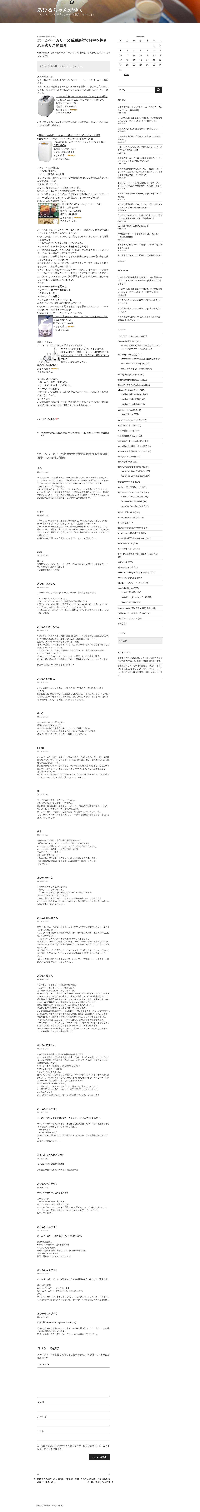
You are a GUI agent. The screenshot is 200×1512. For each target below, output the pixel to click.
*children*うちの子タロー (129, 390)
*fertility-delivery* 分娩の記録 (133, 476)
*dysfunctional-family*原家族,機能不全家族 (139, 359)
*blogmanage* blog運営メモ (130, 380)
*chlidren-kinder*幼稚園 (131, 399)
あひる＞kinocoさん (47, 918)
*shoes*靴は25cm (128, 602)
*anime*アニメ (127, 414)
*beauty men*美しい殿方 (128, 374)
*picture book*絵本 (126, 567)
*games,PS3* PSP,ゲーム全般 (131, 492)
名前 (40, 1402)
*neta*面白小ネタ (125, 543)
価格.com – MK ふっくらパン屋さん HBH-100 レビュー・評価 (69, 135)
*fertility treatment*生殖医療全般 (131, 467)
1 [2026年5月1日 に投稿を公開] (154, 46)
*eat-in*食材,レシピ (126, 431)
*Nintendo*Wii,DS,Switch (131, 501)
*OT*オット (123, 562)
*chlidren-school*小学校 (131, 404)
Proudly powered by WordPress (50, 1505)
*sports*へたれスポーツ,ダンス (131, 583)
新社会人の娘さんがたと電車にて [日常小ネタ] (138, 128)
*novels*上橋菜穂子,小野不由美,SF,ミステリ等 (138, 554)
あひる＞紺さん (45, 976)
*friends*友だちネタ (126, 482)
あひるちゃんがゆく (60, 10)
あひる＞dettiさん (46, 679)
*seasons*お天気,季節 (127, 578)
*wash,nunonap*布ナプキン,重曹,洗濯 (134, 608)
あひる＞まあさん (46, 583)
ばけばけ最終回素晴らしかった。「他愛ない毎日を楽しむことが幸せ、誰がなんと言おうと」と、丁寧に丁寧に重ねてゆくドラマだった (140, 172)
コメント (43, 1364)
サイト (40, 1431)
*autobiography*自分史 (127, 355)
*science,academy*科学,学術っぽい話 (134, 572)
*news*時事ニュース (126, 549)
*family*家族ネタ (125, 462)
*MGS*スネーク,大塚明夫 (132, 496)
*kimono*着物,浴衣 (129, 592)
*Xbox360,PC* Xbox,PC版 (132, 506)
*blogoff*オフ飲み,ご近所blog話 (54, 433)
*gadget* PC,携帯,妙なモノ (129, 487)
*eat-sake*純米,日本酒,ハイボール (132, 451)
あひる (53, 36)
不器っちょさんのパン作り (50, 1155)
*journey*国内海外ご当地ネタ (130, 528)
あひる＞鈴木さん (46, 1045)
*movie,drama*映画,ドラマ (129, 533)
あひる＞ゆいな (45, 877)
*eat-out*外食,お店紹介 (127, 436)
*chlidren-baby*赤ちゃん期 (132, 394)
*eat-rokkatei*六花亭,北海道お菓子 (132, 446)
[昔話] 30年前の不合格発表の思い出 (133, 226)
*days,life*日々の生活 (127, 425)
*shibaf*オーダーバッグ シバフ (134, 597)
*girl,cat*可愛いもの (126, 512)
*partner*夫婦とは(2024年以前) (134, 368)
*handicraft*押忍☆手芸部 (128, 517)
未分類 (120, 623)
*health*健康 (123, 523)
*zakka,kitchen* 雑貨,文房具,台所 (132, 613)
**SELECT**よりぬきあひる (130, 336)
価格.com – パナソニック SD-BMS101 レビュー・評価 (66, 138)
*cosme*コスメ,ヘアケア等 (129, 420)
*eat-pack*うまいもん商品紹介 (131, 441)
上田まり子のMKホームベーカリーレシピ (80, 204)
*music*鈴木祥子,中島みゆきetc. (131, 538)
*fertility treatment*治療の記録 (134, 471)
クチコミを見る (63, 113)
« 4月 (126, 74)
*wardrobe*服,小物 (126, 588)
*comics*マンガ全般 (126, 410)
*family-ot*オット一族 (76, 433)
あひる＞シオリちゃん (48, 627)
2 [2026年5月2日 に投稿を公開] (160, 46)
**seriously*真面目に (126, 341)
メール (42, 1417)
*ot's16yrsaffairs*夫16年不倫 (133, 363)
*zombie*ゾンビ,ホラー (128, 618)
